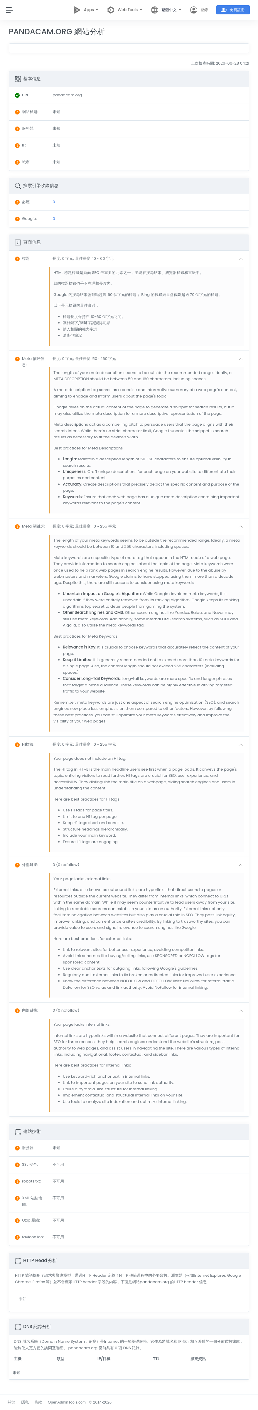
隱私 (25, 1402)
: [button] (23, 258)
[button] (149, 258)
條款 (38, 1402)
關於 (11, 1402)
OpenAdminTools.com (67, 1402)
